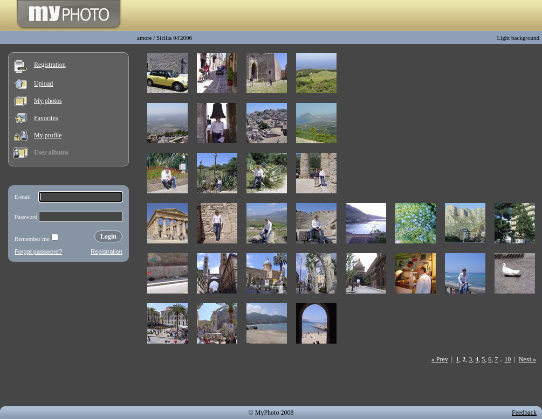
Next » (527, 359)
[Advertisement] (68, 336)
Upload (43, 83)
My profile (48, 135)
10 (507, 359)
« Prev (439, 359)
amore (144, 37)
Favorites (46, 118)
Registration (50, 64)
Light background (518, 37)
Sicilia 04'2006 (174, 37)
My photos (48, 100)
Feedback (524, 412)
